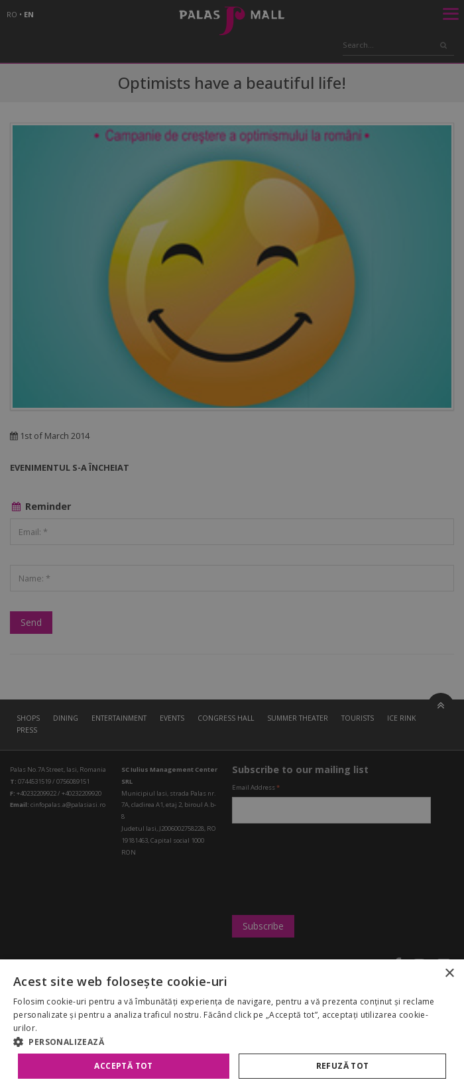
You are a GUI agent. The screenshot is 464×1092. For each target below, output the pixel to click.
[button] (232, 1041)
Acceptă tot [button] (123, 1065)
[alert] (232, 546)
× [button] (449, 974)
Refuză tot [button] (342, 1065)
